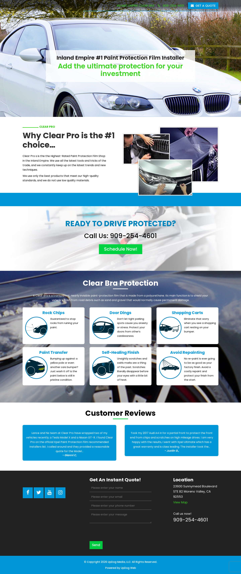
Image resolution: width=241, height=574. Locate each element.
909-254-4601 (171, 6)
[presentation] (115, 532)
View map (180, 502)
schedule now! (120, 249)
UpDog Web (128, 568)
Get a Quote (203, 6)
